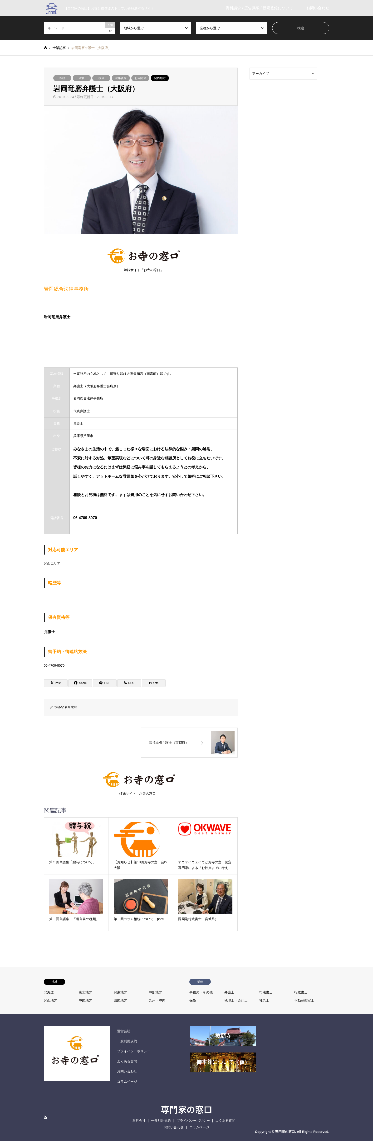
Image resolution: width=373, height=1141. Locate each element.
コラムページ (127, 1081)
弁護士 (229, 992)
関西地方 (160, 78)
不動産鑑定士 (304, 1000)
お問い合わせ (317, 8)
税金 (101, 78)
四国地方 (120, 1000)
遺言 (82, 78)
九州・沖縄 (157, 1000)
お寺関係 (140, 78)
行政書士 (301, 992)
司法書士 (266, 992)
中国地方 (85, 1000)
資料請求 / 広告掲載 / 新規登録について (259, 8)
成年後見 (121, 78)
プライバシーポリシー (133, 1051)
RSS (45, 1117)
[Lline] (105, 683)
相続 (62, 78)
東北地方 (85, 992)
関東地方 (120, 992)
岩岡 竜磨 (71, 707)
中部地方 (155, 992)
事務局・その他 (201, 992)
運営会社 (123, 1031)
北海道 (49, 992)
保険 (192, 1000)
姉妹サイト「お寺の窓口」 (143, 259)
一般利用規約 (127, 1041)
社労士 (264, 1000)
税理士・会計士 (236, 1000)
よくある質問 (127, 1061)
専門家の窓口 (186, 1109)
